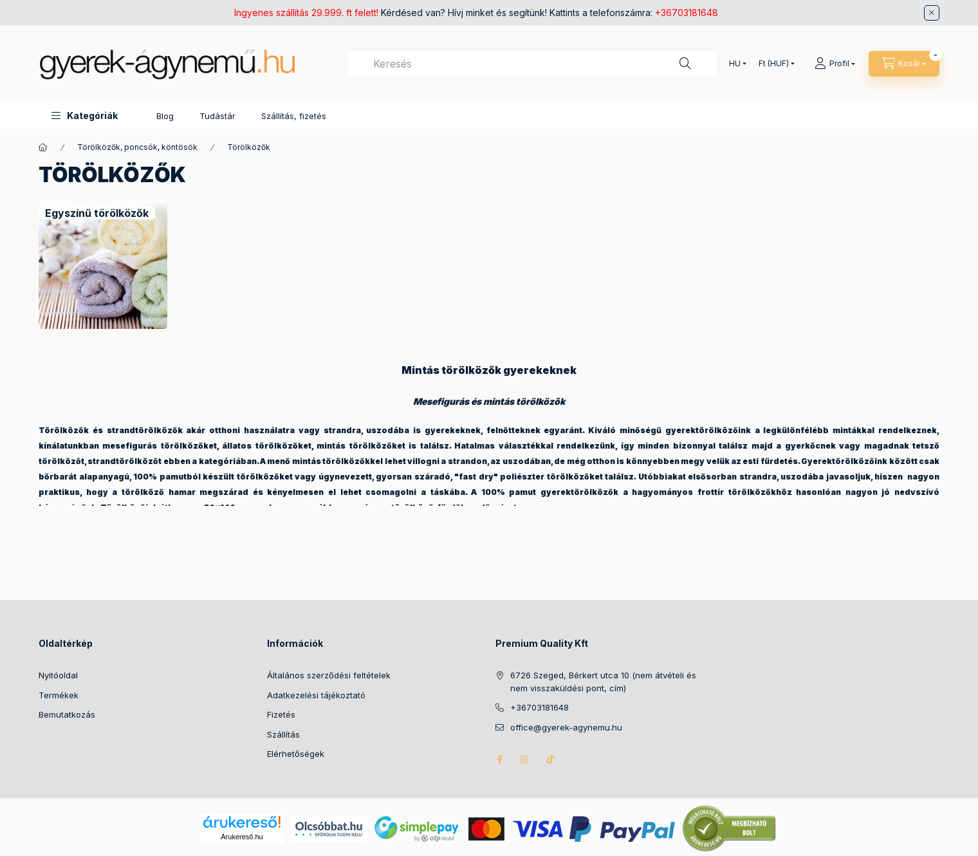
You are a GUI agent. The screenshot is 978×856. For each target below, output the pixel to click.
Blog (165, 116)
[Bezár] (931, 13)
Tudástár (217, 116)
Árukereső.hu (242, 837)
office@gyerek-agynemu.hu (566, 727)
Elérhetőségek (295, 754)
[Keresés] (685, 63)
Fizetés (281, 714)
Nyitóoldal (58, 675)
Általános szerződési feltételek (329, 675)
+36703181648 (686, 12)
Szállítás (283, 734)
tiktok (551, 759)
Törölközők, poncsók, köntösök (137, 147)
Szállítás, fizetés (293, 116)
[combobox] (532, 64)
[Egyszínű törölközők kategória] (97, 213)
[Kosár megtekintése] (904, 64)
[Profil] (835, 64)
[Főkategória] (43, 147)
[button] (85, 115)
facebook (499, 759)
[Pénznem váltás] (774, 64)
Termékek (58, 695)
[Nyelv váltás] (734, 64)
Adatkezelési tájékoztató (316, 695)
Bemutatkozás (67, 714)
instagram (525, 759)
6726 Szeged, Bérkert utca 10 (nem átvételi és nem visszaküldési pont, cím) (603, 681)
